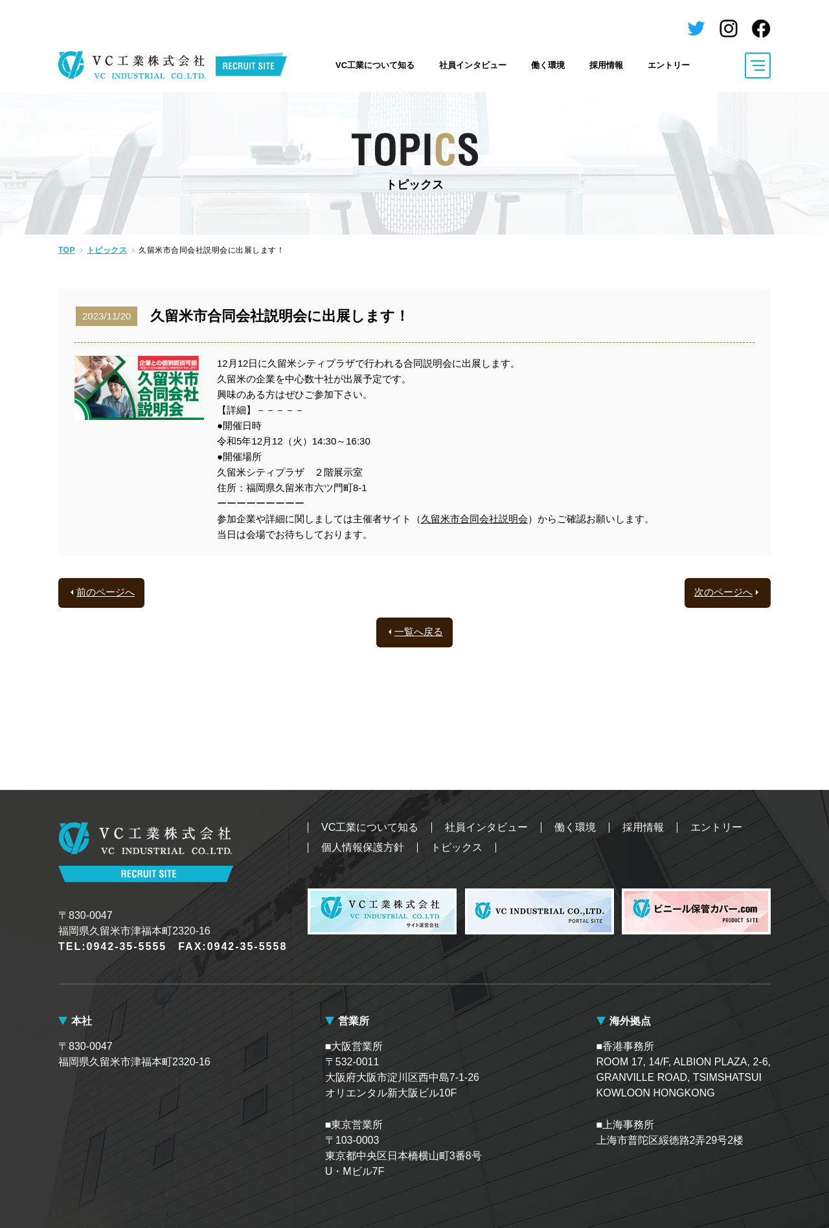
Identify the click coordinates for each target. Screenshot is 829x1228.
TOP (66, 250)
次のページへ (723, 591)
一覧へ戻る (418, 631)
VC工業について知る (374, 65)
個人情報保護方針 (362, 847)
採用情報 (606, 65)
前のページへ (105, 591)
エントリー (669, 65)
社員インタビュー (472, 65)
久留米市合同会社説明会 (474, 518)
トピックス (107, 250)
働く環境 (548, 65)
